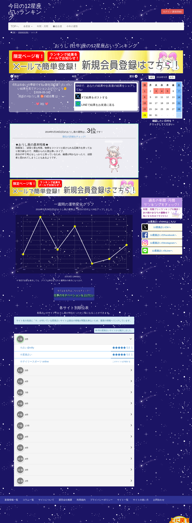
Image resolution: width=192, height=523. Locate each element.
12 (167, 97)
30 (150, 115)
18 (161, 103)
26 (167, 109)
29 (144, 115)
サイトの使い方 (141, 499)
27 (173, 109)
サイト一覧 (122, 499)
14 (179, 97)
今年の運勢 (72, 26)
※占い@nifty (27, 347)
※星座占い (26, 354)
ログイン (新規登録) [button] (172, 11)
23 (150, 109)
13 (173, 97)
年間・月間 (42, 26)
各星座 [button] (27, 26)
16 (150, 103)
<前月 (151, 77)
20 (173, 103)
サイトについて (46, 499)
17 (156, 103)
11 (161, 97)
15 (144, 103)
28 (179, 109)
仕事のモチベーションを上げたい (74, 295)
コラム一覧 (28, 499)
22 (144, 109)
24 (156, 109)
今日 (74, 76)
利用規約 (81, 499)
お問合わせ (158, 499)
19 (167, 103)
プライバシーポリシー (101, 499)
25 (161, 109)
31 (156, 115)
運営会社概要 (65, 499)
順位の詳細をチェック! (74, 136)
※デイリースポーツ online (34, 361)
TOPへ (15, 26)
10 (156, 97)
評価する (121, 362)
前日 (14, 76)
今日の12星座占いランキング (24, 12)
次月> (172, 77)
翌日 (133, 76)
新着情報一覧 (11, 499)
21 (179, 103)
